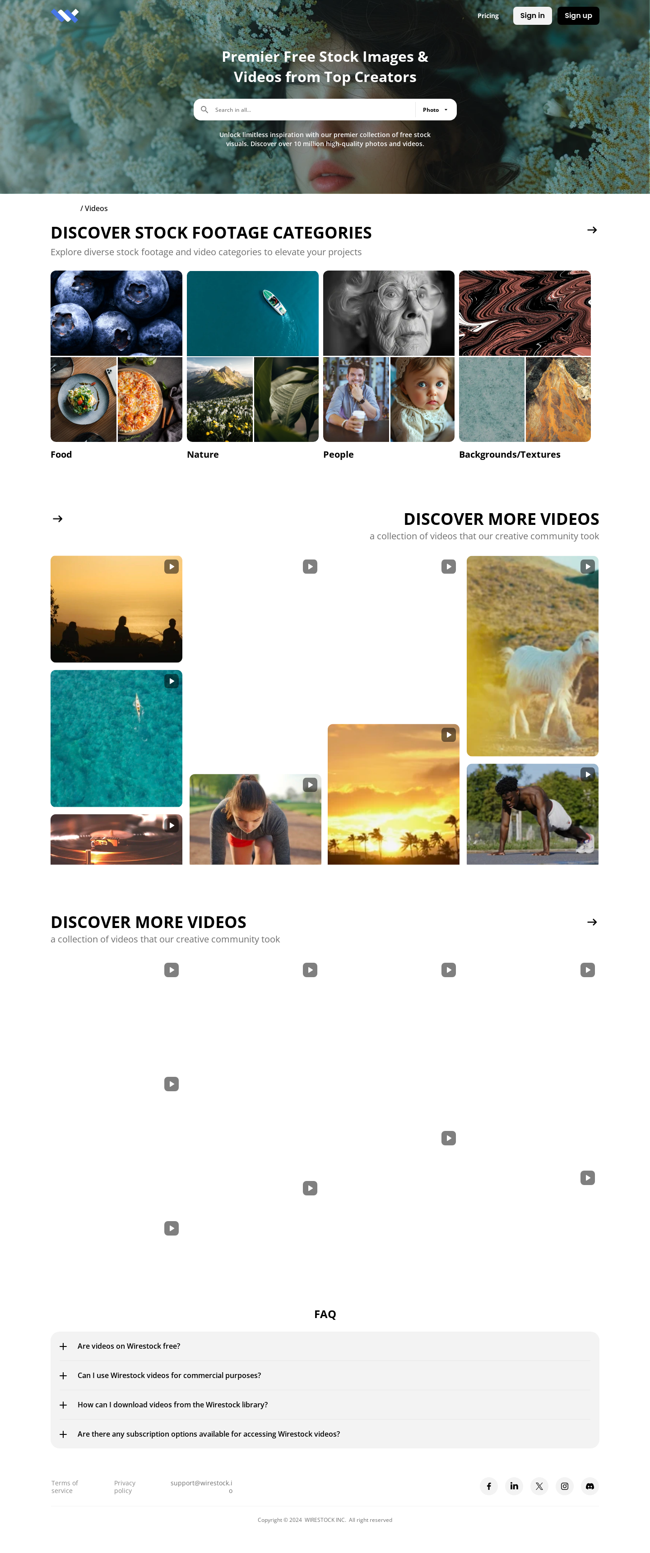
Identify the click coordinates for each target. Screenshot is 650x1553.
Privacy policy (125, 1487)
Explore (65, 208)
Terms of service (65, 1487)
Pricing (488, 15)
